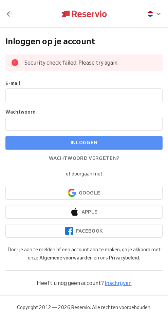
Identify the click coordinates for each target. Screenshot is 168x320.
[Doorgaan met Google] (84, 193)
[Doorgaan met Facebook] (84, 231)
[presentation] (154, 14)
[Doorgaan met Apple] (84, 212)
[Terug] (9, 14)
